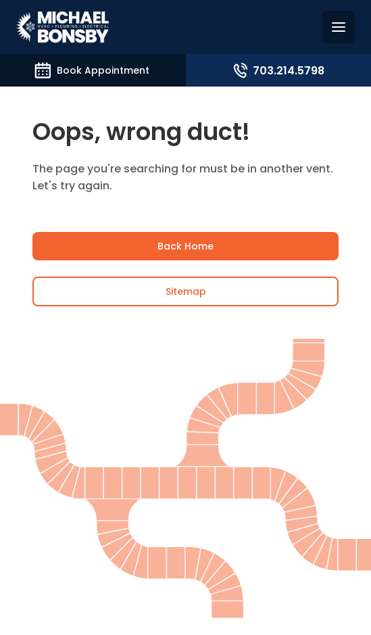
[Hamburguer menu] (338, 27)
